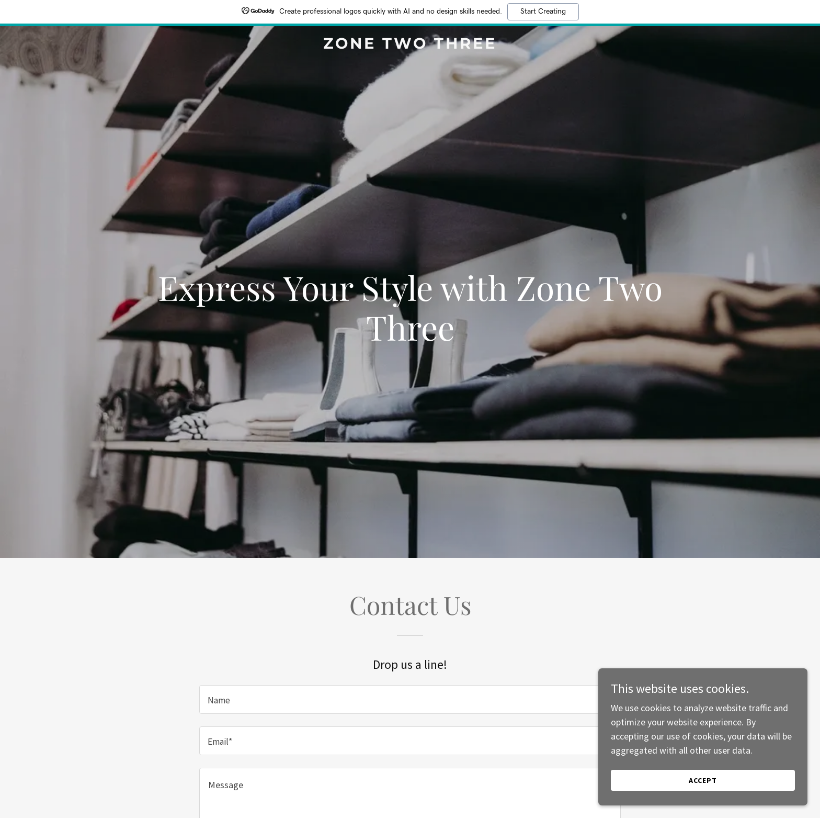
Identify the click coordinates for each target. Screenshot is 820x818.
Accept (703, 780)
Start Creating (543, 11)
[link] (410, 45)
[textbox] (409, 699)
